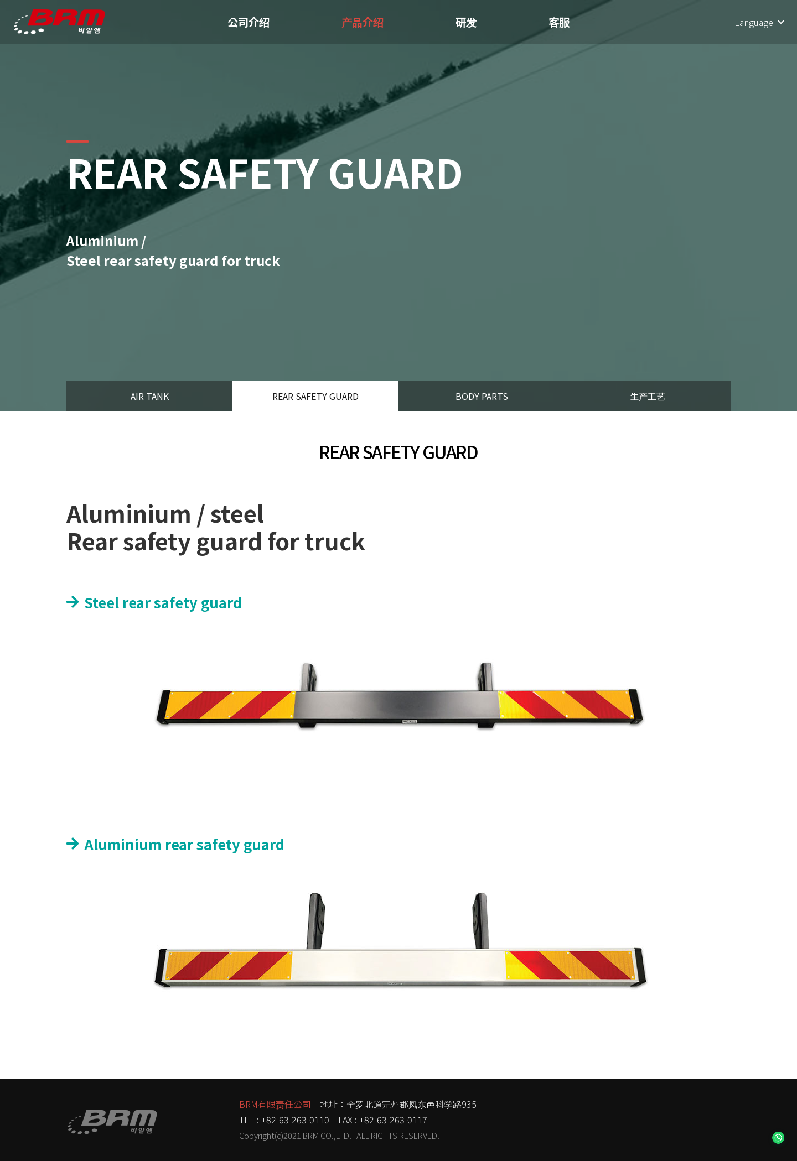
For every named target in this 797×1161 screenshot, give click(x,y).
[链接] (59, 22)
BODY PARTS (482, 396)
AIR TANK (150, 396)
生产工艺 (647, 396)
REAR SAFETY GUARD (315, 396)
